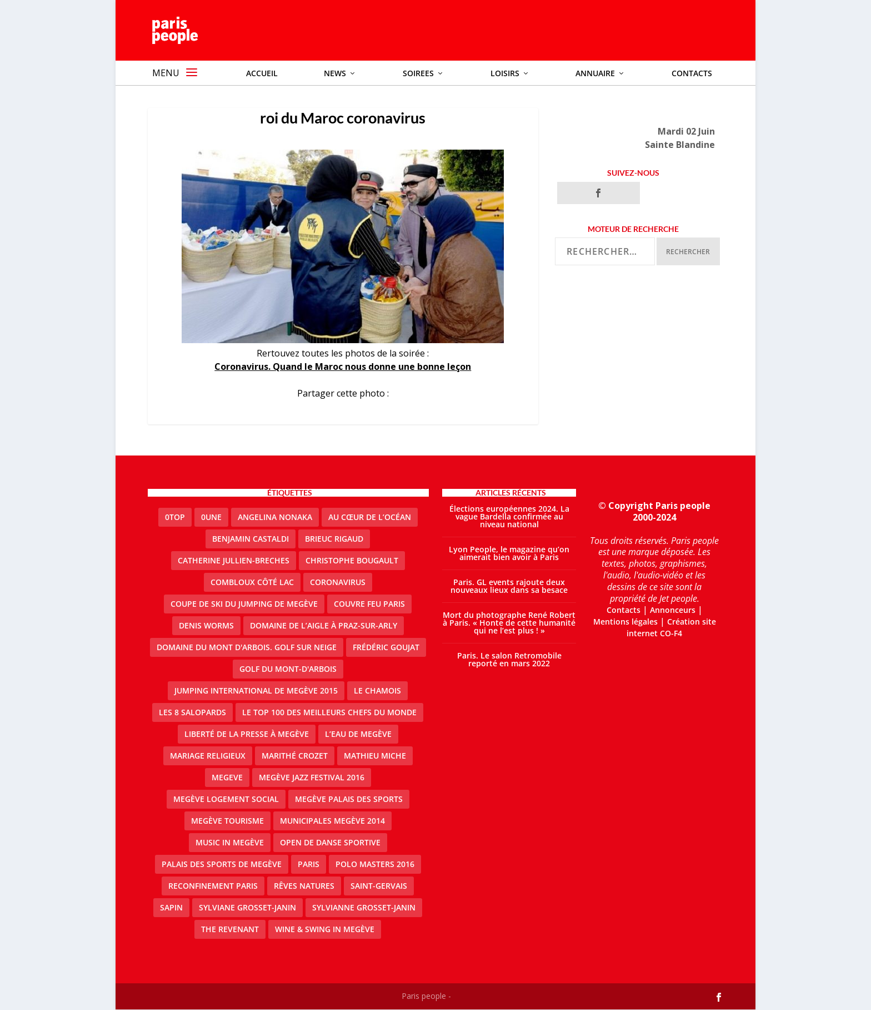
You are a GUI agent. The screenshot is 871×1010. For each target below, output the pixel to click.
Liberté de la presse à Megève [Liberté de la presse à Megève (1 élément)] (246, 734)
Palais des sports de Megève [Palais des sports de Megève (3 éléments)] (222, 864)
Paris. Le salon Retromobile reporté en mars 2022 (509, 660)
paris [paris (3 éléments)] (308, 864)
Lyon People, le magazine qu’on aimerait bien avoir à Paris (509, 553)
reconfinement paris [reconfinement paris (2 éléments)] (213, 886)
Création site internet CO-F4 (671, 628)
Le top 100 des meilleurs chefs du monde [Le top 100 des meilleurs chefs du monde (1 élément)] (329, 712)
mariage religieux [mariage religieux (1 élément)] (208, 756)
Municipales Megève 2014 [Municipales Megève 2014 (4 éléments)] (332, 821)
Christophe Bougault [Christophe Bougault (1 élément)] (352, 561)
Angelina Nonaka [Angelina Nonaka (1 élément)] (275, 517)
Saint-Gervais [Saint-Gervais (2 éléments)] (379, 886)
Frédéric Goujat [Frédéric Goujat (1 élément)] (386, 647)
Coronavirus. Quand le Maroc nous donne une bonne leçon (342, 367)
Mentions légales (625, 622)
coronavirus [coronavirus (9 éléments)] (338, 582)
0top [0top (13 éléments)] (175, 517)
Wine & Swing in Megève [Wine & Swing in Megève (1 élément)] (324, 929)
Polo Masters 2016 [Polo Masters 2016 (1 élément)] (375, 864)
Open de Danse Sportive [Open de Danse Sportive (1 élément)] (330, 843)
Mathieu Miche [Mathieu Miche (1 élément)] (375, 756)
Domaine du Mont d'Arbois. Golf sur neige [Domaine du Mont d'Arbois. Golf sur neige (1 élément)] (247, 647)
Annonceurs (672, 610)
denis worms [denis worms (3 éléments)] (206, 626)
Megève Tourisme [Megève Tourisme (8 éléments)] (227, 821)
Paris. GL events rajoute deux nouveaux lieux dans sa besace (509, 586)
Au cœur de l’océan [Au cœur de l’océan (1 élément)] (369, 517)
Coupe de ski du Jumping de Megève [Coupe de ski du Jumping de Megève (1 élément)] (244, 604)
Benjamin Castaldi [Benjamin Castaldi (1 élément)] (250, 539)
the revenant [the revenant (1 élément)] (230, 929)
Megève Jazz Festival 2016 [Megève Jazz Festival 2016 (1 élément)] (311, 778)
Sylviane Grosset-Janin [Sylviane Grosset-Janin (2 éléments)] (247, 908)
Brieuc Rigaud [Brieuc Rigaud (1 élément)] (334, 539)
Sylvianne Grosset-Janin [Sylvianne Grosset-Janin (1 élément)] (364, 908)
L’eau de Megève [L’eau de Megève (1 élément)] (358, 734)
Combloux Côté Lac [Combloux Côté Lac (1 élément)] (252, 582)
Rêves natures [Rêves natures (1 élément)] (304, 886)
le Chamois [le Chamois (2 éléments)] (377, 691)
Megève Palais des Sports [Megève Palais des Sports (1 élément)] (349, 799)
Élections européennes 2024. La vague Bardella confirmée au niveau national (509, 517)
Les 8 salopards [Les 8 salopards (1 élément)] (192, 712)
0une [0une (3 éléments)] (211, 517)
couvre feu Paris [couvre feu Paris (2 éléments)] (369, 604)
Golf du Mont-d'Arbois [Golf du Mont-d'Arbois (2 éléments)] (288, 669)
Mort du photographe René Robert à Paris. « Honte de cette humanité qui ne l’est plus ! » (509, 623)
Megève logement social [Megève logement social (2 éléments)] (226, 799)
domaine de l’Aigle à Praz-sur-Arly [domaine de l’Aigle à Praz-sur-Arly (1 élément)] (323, 626)
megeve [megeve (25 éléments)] (227, 778)
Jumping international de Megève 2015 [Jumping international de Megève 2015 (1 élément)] (256, 691)
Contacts (623, 610)
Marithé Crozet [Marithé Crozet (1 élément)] (295, 756)
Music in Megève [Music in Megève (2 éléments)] (230, 843)
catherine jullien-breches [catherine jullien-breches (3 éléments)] (233, 561)
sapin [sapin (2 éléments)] (171, 908)
